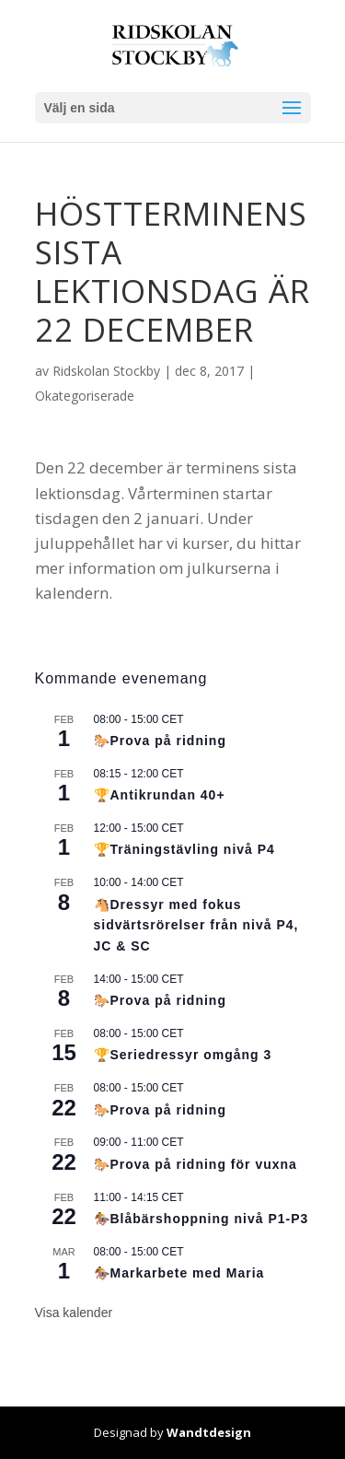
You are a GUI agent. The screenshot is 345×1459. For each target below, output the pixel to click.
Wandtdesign (209, 1432)
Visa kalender (74, 1312)
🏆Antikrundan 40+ (159, 795)
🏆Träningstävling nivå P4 (184, 849)
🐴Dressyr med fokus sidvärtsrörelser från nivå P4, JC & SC (196, 925)
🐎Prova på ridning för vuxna (195, 1164)
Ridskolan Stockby (106, 370)
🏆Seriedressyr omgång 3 (183, 1054)
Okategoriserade (84, 395)
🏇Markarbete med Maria (179, 1273)
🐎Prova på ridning (160, 740)
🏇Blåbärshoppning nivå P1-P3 (201, 1218)
